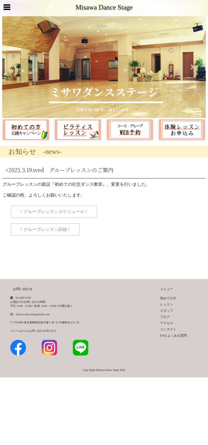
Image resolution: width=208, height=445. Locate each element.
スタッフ (166, 311)
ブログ (165, 317)
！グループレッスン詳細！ (45, 229)
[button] (15, 67)
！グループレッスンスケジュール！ (54, 211)
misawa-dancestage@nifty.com (31, 314)
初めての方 (168, 298)
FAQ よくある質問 (173, 335)
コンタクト (168, 329)
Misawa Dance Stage (103, 7)
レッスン (166, 304)
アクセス (166, 323)
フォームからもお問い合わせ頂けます (33, 330)
